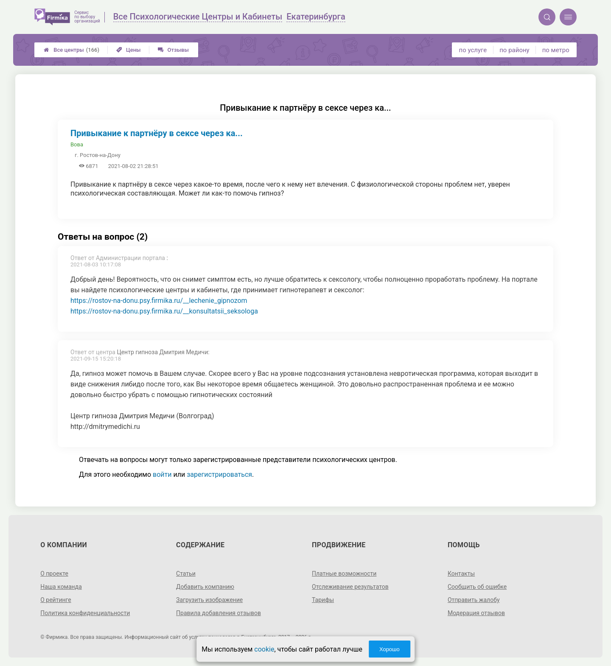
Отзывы (173, 50)
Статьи (186, 573)
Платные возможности (344, 573)
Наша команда (61, 586)
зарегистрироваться (219, 474)
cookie (264, 649)
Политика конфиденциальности (85, 613)
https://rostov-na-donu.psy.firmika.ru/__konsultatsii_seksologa (164, 311)
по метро (555, 50)
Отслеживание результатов (350, 586)
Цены (128, 50)
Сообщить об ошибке (477, 586)
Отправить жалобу (474, 599)
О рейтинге (55, 599)
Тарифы (323, 599)
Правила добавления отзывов (218, 613)
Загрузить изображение (209, 599)
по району (514, 50)
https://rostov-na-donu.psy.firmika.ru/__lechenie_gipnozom (158, 301)
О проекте (54, 573)
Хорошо (389, 649)
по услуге (473, 50)
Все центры (71, 50)
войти (162, 474)
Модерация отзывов (476, 613)
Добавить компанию (205, 586)
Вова (76, 144)
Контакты (461, 573)
